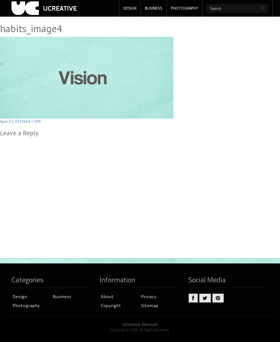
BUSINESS (153, 8)
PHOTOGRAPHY (184, 8)
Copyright (111, 305)
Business (62, 296)
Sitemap (149, 305)
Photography (26, 305)
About (107, 296)
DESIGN (129, 8)
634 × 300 (32, 121)
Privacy (148, 296)
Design (20, 296)
